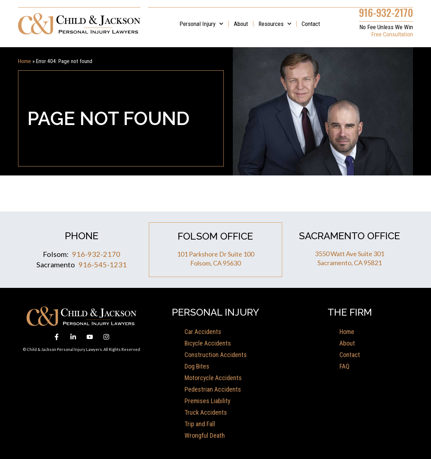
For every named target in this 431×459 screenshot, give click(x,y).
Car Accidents (203, 331)
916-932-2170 (386, 12)
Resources (275, 23)
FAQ (344, 366)
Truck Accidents (206, 412)
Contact (311, 23)
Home (24, 61)
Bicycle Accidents (208, 343)
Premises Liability (208, 400)
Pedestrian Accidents (213, 389)
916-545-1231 (103, 264)
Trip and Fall (200, 423)
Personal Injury (201, 23)
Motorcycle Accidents (213, 377)
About (241, 23)
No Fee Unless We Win (386, 26)
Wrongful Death (205, 435)
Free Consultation (392, 33)
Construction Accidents (216, 354)
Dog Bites (197, 366)
